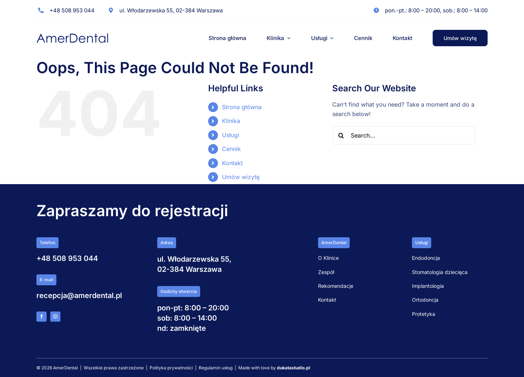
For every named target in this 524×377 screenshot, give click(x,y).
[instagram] (55, 316)
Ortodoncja (425, 300)
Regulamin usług (216, 367)
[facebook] (41, 316)
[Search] (341, 135)
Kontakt (232, 163)
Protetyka (423, 314)
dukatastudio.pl (293, 367)
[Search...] (403, 135)
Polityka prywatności (171, 367)
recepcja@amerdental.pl (79, 295)
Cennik (231, 148)
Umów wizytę (240, 176)
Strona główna (242, 107)
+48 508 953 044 (72, 10)
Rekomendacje (335, 286)
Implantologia (428, 286)
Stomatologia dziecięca (440, 272)
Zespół (326, 272)
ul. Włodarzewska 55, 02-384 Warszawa (171, 10)
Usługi (230, 135)
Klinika (231, 120)
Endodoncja (426, 258)
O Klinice (328, 258)
